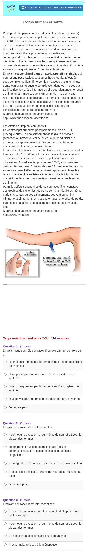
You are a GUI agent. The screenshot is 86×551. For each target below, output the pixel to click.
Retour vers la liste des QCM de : (51, 7)
